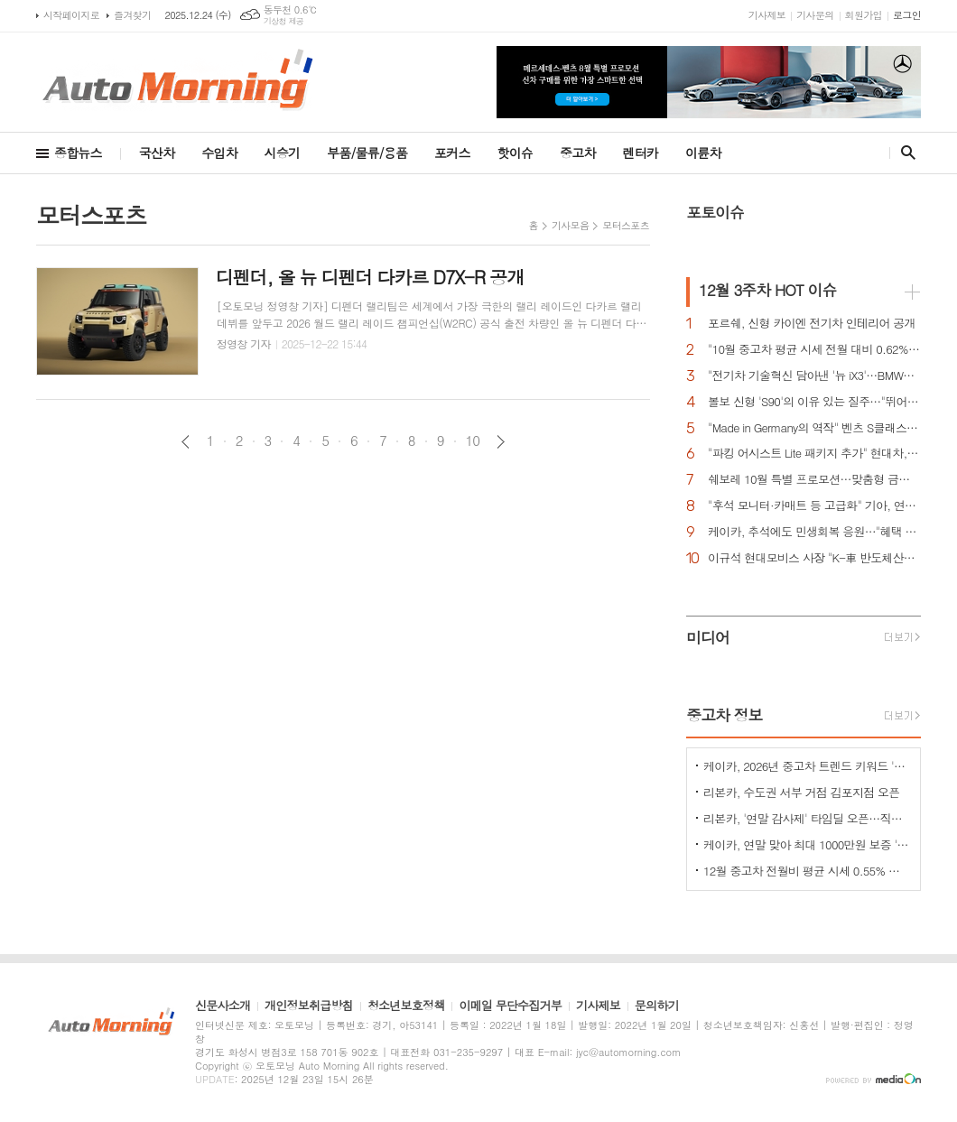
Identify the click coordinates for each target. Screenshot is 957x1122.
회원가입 (863, 15)
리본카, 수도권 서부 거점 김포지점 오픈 (801, 792)
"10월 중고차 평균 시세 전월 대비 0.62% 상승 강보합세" (814, 349)
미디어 (707, 637)
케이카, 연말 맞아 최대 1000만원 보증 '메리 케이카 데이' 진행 (807, 844)
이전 (185, 441)
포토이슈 (715, 212)
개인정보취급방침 (309, 1006)
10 (473, 440)
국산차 (156, 153)
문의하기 (657, 1006)
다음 (500, 441)
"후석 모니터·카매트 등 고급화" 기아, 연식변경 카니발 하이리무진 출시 (814, 506)
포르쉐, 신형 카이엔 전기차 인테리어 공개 (811, 323)
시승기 (282, 153)
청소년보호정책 (406, 1006)
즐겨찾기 (132, 15)
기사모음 (570, 225)
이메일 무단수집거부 (510, 1006)
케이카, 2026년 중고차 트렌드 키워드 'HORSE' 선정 (807, 765)
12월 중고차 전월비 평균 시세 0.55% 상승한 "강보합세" (807, 870)
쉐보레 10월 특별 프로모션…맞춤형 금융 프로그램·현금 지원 (814, 479)
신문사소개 (222, 1006)
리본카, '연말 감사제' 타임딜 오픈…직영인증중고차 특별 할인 (807, 818)
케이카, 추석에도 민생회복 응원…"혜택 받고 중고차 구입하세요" (814, 532)
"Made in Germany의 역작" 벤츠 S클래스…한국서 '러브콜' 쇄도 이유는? (814, 428)
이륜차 (702, 153)
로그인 (907, 15)
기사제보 (766, 15)
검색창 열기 (904, 152)
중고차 (577, 153)
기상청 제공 (284, 21)
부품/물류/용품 (367, 153)
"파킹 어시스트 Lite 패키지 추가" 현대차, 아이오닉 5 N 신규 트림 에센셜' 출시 (814, 453)
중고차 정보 (724, 715)
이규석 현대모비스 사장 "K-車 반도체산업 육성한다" (814, 558)
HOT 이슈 (767, 290)
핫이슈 (515, 153)
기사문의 (814, 15)
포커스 (451, 153)
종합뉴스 (78, 153)
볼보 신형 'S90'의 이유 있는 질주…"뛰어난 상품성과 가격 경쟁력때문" (814, 402)
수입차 (219, 153)
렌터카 (640, 153)
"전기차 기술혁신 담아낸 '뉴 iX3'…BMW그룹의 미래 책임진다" (814, 376)
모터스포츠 (625, 225)
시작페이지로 (71, 15)
